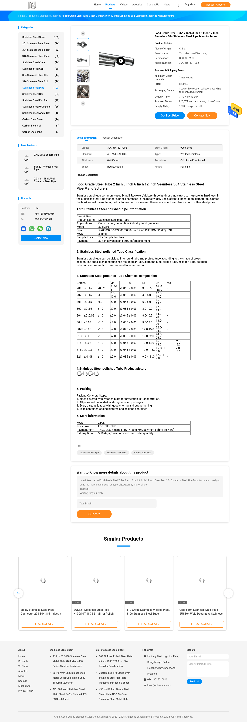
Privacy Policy (25, 690)
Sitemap (22, 681)
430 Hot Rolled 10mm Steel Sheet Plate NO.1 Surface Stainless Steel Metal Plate (114, 694)
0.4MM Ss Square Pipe (46, 154)
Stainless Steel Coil (40, 69)
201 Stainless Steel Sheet (40, 43)
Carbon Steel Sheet (40, 119)
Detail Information (87, 137)
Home (21, 656)
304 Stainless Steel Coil (40, 75)
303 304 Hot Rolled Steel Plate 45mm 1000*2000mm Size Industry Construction (116, 661)
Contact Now (41, 238)
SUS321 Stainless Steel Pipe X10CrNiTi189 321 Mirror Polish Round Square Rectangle (94, 613)
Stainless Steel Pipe (40, 87)
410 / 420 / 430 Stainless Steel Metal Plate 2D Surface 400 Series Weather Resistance (70, 661)
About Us (23, 671)
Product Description (112, 137)
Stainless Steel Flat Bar (40, 100)
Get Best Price (170, 115)
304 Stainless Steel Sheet (40, 50)
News (21, 676)
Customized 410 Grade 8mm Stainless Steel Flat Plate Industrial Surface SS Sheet (114, 677)
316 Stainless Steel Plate (40, 56)
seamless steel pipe (89, 452)
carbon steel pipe (142, 452)
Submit (94, 514)
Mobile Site (24, 685)
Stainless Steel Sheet (40, 37)
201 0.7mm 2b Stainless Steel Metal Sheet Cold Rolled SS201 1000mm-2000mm (70, 677)
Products (23, 661)
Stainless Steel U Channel (40, 106)
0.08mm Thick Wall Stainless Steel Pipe (45, 180)
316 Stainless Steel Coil (40, 81)
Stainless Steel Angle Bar (40, 113)
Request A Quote (215, 4)
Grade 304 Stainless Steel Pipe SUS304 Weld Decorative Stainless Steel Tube (201, 613)
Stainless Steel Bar (40, 94)
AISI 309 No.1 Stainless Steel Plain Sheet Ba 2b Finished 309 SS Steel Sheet (70, 694)
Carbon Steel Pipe (40, 132)
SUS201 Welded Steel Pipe (46, 168)
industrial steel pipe (116, 452)
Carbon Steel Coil (40, 125)
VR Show (23, 666)
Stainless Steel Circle (40, 62)
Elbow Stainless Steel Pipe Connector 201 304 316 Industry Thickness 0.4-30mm (41, 613)
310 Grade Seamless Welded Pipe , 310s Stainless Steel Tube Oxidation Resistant (148, 613)
